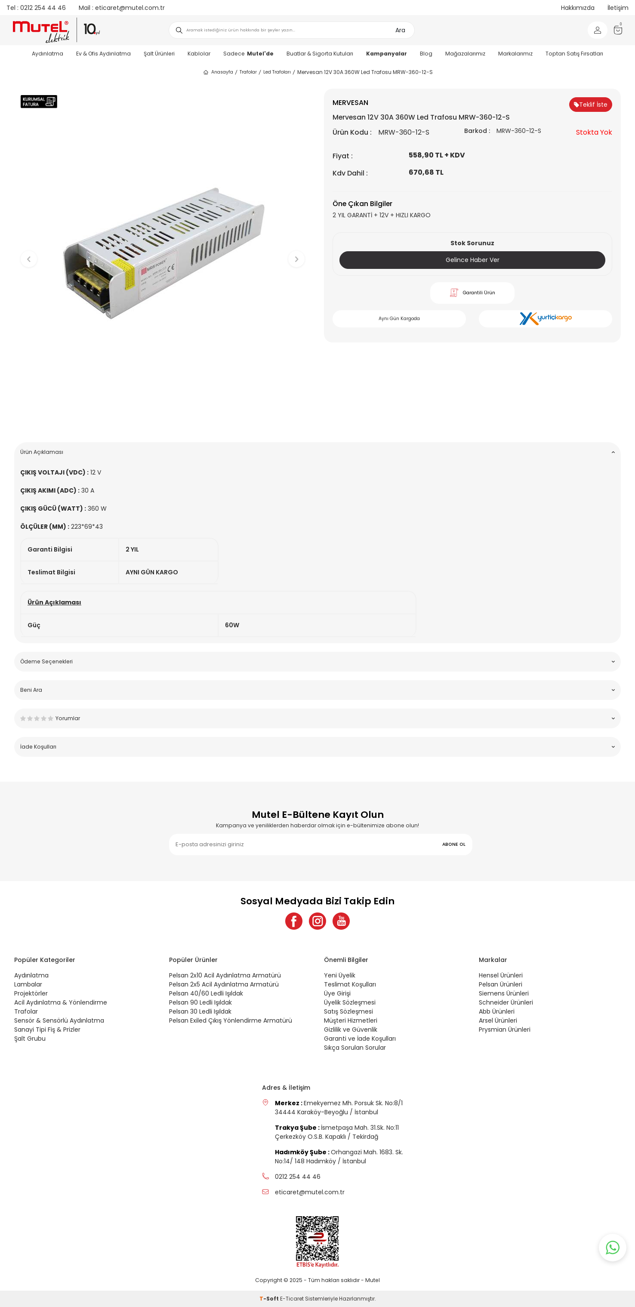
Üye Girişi (337, 993)
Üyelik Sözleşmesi (350, 1002)
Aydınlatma (47, 53)
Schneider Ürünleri (506, 1002)
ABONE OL (453, 844)
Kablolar (199, 53)
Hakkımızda (578, 7)
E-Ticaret (292, 1298)
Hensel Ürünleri (501, 975)
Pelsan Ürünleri (500, 984)
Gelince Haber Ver (472, 260)
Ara (400, 30)
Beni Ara (317, 690)
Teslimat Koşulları (350, 984)
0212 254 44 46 (36, 7)
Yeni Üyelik (339, 975)
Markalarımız (515, 53)
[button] (163, 422)
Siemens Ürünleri (504, 993)
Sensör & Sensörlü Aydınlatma (59, 1020)
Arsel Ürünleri (498, 1020)
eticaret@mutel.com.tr (122, 7)
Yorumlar (317, 718)
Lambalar (28, 984)
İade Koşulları (317, 746)
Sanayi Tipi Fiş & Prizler (47, 1029)
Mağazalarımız (465, 53)
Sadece (248, 53)
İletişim (618, 7)
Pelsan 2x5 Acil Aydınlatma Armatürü (224, 984)
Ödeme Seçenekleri (317, 661)
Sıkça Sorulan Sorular (355, 1047)
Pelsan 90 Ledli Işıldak (200, 1002)
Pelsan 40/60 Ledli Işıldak (206, 993)
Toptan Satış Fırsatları (574, 53)
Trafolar (248, 72)
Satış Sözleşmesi (348, 1011)
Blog (426, 53)
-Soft (269, 1298)
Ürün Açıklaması (317, 452)
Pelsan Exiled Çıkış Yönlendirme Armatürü (230, 1020)
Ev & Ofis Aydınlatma (103, 53)
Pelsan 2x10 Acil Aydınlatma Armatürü (225, 975)
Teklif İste (590, 104)
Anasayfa (218, 72)
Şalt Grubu (30, 1038)
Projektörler (31, 993)
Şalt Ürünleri (159, 53)
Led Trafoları (277, 72)
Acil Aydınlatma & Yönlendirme (60, 1002)
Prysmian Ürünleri (504, 1029)
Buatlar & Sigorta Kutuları (320, 53)
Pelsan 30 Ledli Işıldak (200, 1011)
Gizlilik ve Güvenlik (350, 1029)
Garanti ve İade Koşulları (360, 1038)
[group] (162, 252)
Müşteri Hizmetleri (350, 1020)
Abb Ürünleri (497, 1011)
